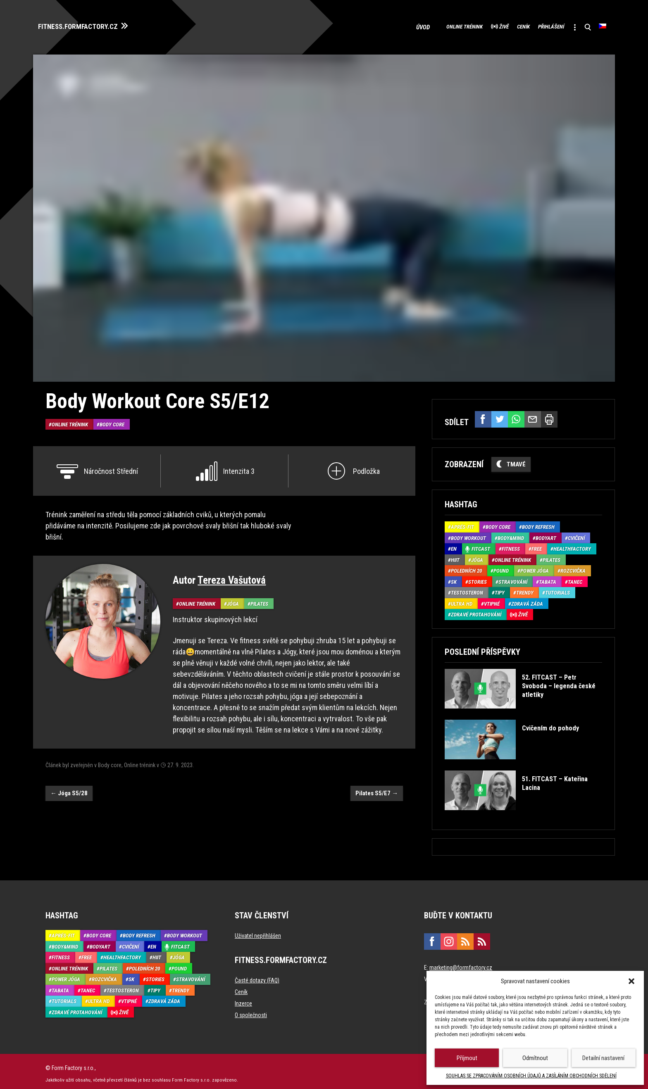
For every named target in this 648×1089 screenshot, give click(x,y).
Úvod (369, 25)
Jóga (233, 599)
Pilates (259, 599)
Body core (112, 419)
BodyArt (546, 533)
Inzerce (243, 999)
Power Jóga (534, 566)
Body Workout (468, 533)
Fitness (511, 544)
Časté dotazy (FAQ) (257, 975)
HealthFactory (572, 544)
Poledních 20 (466, 566)
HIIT (455, 555)
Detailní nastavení (603, 1058)
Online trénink (413, 25)
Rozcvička (573, 566)
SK (454, 577)
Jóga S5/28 (69, 788)
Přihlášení (533, 25)
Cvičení (576, 533)
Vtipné (492, 599)
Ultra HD (461, 599)
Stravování (512, 577)
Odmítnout (535, 1058)
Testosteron (467, 588)
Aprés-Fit (462, 522)
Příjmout (467, 1058)
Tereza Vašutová (232, 576)
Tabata (547, 577)
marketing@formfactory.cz (460, 963)
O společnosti (251, 1010)
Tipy (500, 588)
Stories (477, 577)
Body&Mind (511, 533)
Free (536, 544)
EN (454, 544)
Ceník (493, 25)
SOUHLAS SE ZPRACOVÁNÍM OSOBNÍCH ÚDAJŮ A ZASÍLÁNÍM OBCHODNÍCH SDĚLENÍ (531, 1076)
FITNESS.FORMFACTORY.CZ (91, 24)
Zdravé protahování (476, 610)
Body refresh (538, 522)
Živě (464, 25)
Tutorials (557, 588)
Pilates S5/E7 (376, 788)
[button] (631, 981)
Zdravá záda (527, 599)
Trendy (525, 588)
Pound (501, 566)
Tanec (575, 577)
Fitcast (481, 544)
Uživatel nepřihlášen (258, 931)
